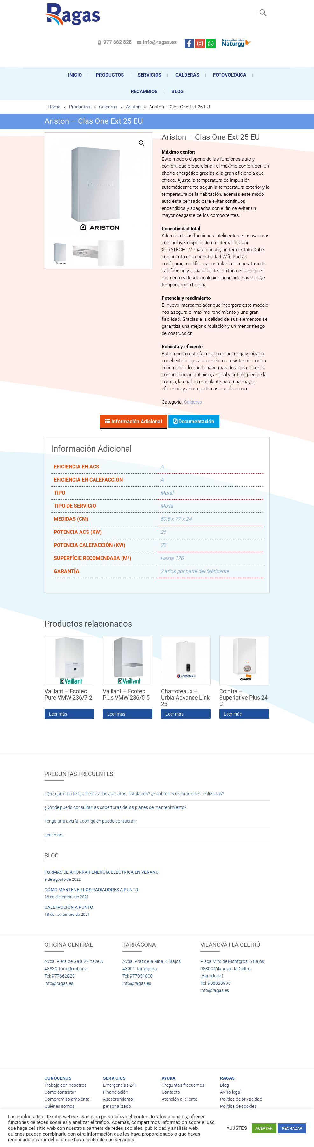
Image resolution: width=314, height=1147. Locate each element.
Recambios (144, 91)
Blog (177, 91)
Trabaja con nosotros (66, 1085)
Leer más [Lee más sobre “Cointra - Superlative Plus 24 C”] (233, 714)
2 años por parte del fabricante (194, 571)
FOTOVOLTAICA (229, 75)
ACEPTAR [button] (264, 1128)
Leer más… (55, 834)
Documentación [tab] (195, 421)
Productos (110, 75)
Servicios (149, 75)
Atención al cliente (179, 1099)
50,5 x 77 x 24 (176, 519)
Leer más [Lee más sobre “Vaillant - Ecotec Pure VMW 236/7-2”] (58, 714)
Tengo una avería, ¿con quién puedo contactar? (91, 821)
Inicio (75, 75)
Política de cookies (238, 1106)
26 (163, 532)
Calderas (108, 107)
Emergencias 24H (120, 1085)
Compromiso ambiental (68, 1099)
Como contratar (60, 1092)
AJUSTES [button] (237, 1128)
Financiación (115, 1092)
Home (54, 107)
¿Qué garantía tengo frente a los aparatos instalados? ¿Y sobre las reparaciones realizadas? (134, 793)
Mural (166, 493)
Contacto (171, 1092)
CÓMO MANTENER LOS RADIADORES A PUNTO (91, 889)
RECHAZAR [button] (292, 1128)
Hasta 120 (172, 558)
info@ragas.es (160, 42)
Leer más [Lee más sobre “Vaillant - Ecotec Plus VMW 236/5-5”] (116, 714)
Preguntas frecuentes (183, 1085)
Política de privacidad (241, 1099)
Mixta (166, 506)
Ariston (133, 107)
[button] (141, 143)
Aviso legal (230, 1092)
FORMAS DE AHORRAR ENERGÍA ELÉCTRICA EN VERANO (102, 872)
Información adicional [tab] (136, 421)
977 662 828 (117, 42)
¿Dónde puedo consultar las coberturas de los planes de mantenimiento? (115, 807)
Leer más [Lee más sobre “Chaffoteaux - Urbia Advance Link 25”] (174, 714)
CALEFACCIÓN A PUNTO (69, 907)
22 (163, 545)
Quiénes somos (59, 1106)
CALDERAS (187, 75)
